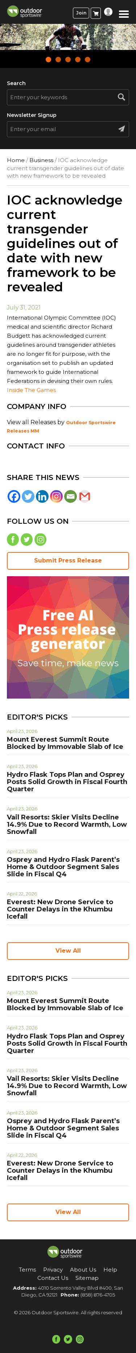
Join (81, 13)
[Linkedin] (42, 496)
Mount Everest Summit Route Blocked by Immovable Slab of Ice (65, 743)
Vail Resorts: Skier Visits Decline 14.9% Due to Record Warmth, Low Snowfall (67, 824)
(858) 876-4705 (98, 1295)
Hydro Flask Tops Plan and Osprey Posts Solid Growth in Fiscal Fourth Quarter (67, 782)
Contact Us (52, 1277)
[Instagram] (56, 496)
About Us (83, 1269)
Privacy (53, 1269)
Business (41, 160)
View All (68, 950)
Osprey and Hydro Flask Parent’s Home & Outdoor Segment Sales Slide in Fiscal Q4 (63, 867)
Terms (27, 1269)
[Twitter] (28, 496)
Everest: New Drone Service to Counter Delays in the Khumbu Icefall (60, 909)
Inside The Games (31, 390)
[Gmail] (84, 496)
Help (110, 1269)
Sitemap (87, 1277)
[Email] (70, 496)
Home (16, 160)
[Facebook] (14, 496)
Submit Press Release (68, 560)
